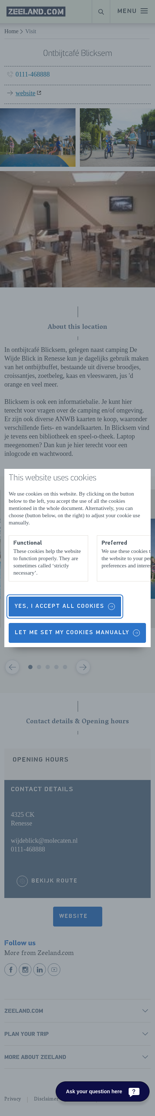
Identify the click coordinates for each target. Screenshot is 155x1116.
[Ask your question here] (103, 1091)
